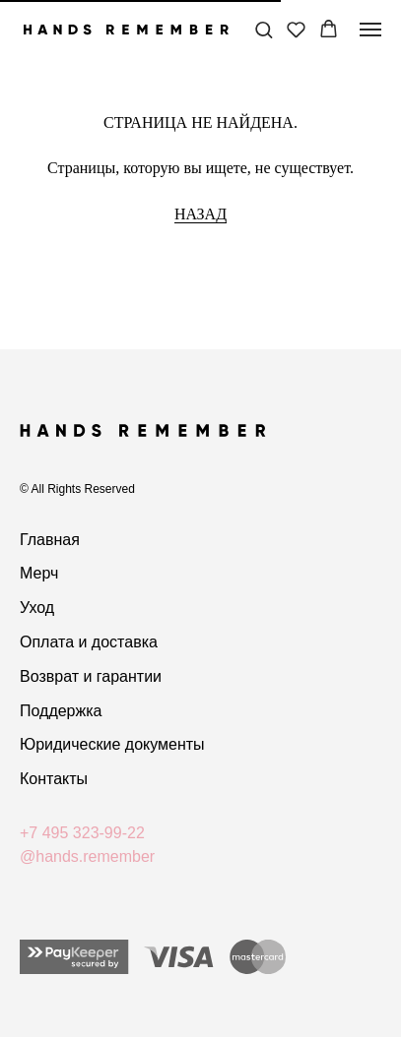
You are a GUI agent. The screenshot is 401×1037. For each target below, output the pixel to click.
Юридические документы (112, 744)
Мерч (39, 573)
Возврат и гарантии (91, 676)
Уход (37, 607)
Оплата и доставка (89, 642)
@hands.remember (87, 856)
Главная (50, 539)
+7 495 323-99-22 (82, 832)
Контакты (54, 778)
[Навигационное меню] (370, 29)
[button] (263, 29)
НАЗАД (200, 214)
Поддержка (60, 710)
